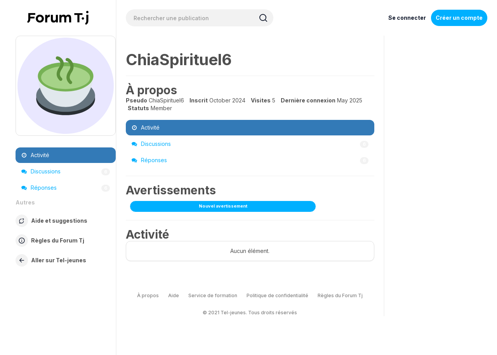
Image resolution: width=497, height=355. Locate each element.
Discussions (65, 171)
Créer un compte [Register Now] (459, 17)
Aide (173, 295)
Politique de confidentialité (277, 295)
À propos (148, 295)
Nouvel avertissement (223, 206)
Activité (35, 155)
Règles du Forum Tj (340, 295)
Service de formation (212, 295)
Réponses (65, 188)
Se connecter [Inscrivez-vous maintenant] (407, 17)
